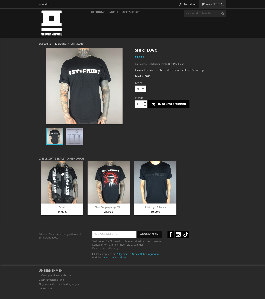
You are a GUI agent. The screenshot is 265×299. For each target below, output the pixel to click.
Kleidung (98, 12)
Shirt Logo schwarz (155, 207)
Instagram (178, 234)
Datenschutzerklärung (51, 279)
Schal (62, 207)
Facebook (170, 234)
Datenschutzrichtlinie (114, 257)
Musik (113, 12)
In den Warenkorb (169, 104)
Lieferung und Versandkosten (55, 275)
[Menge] (139, 104)
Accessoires (131, 12)
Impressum (45, 288)
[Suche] (205, 13)
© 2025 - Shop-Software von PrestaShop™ (132, 294)
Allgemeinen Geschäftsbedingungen (138, 254)
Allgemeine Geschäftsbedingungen (59, 284)
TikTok (185, 234)
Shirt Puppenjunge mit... (109, 207)
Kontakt (44, 4)
